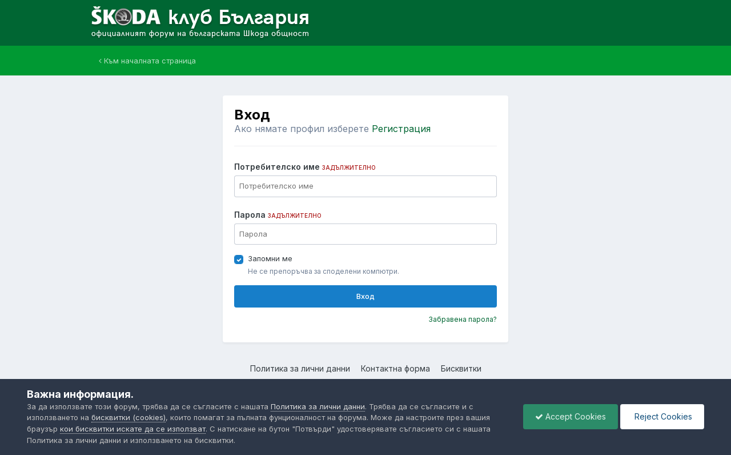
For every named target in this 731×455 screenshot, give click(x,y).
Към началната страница (147, 60)
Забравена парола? (462, 319)
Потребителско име (305, 166)
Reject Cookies (662, 416)
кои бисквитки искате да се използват (133, 428)
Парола (278, 214)
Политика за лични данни (300, 368)
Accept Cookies (570, 416)
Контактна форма (395, 368)
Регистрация (401, 128)
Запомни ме (270, 258)
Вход (365, 296)
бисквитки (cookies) (128, 417)
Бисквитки (461, 368)
